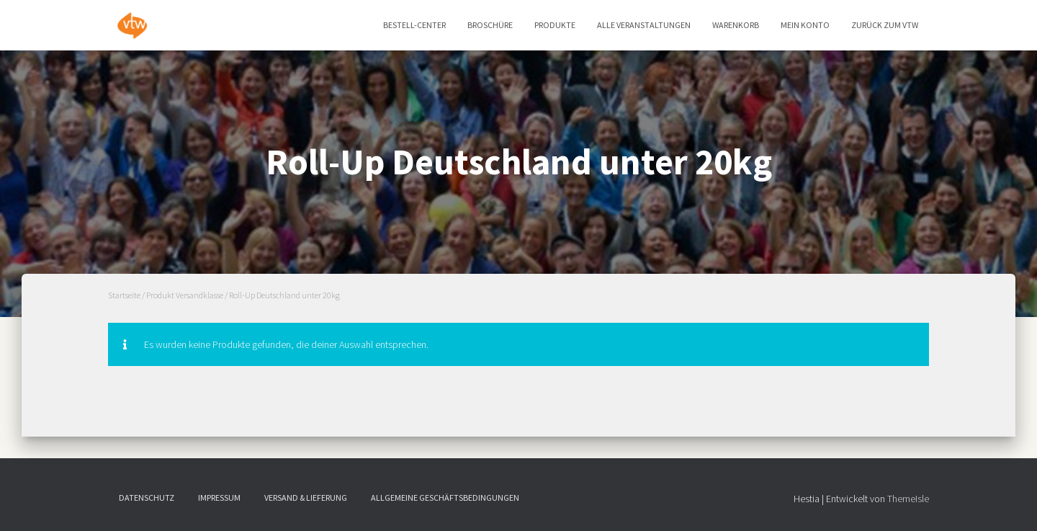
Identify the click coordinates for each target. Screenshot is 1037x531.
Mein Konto (805, 24)
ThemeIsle (908, 498)
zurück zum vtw (884, 24)
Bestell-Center (414, 24)
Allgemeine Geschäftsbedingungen (445, 497)
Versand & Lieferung (305, 497)
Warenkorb (735, 24)
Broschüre (490, 24)
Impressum (219, 497)
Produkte (554, 24)
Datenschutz (146, 497)
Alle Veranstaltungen (644, 24)
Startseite (124, 295)
